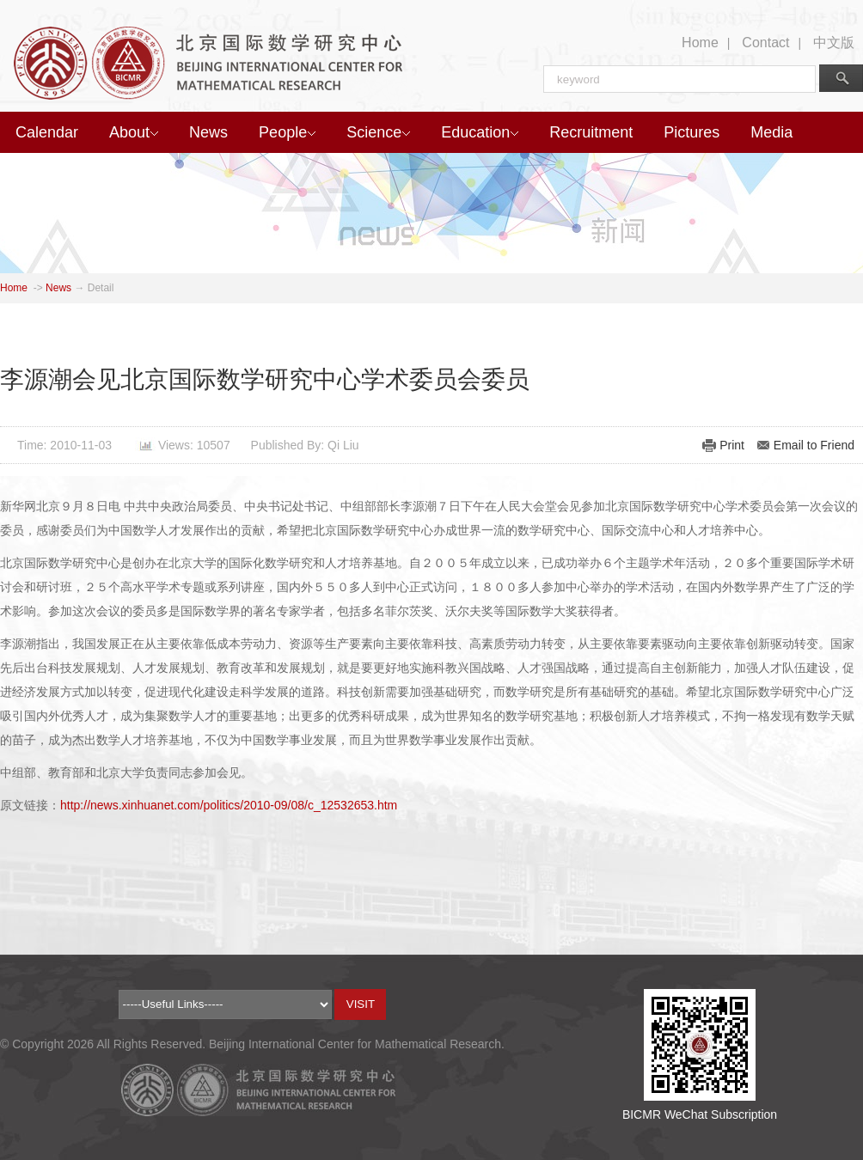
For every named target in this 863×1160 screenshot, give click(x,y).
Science (378, 132)
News (208, 132)
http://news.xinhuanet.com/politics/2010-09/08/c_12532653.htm (228, 805)
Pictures (691, 132)
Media (771, 132)
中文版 (833, 42)
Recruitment (591, 132)
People (287, 132)
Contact (765, 42)
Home (700, 42)
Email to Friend (814, 445)
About (133, 132)
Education (479, 132)
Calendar (46, 132)
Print (731, 445)
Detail (101, 288)
